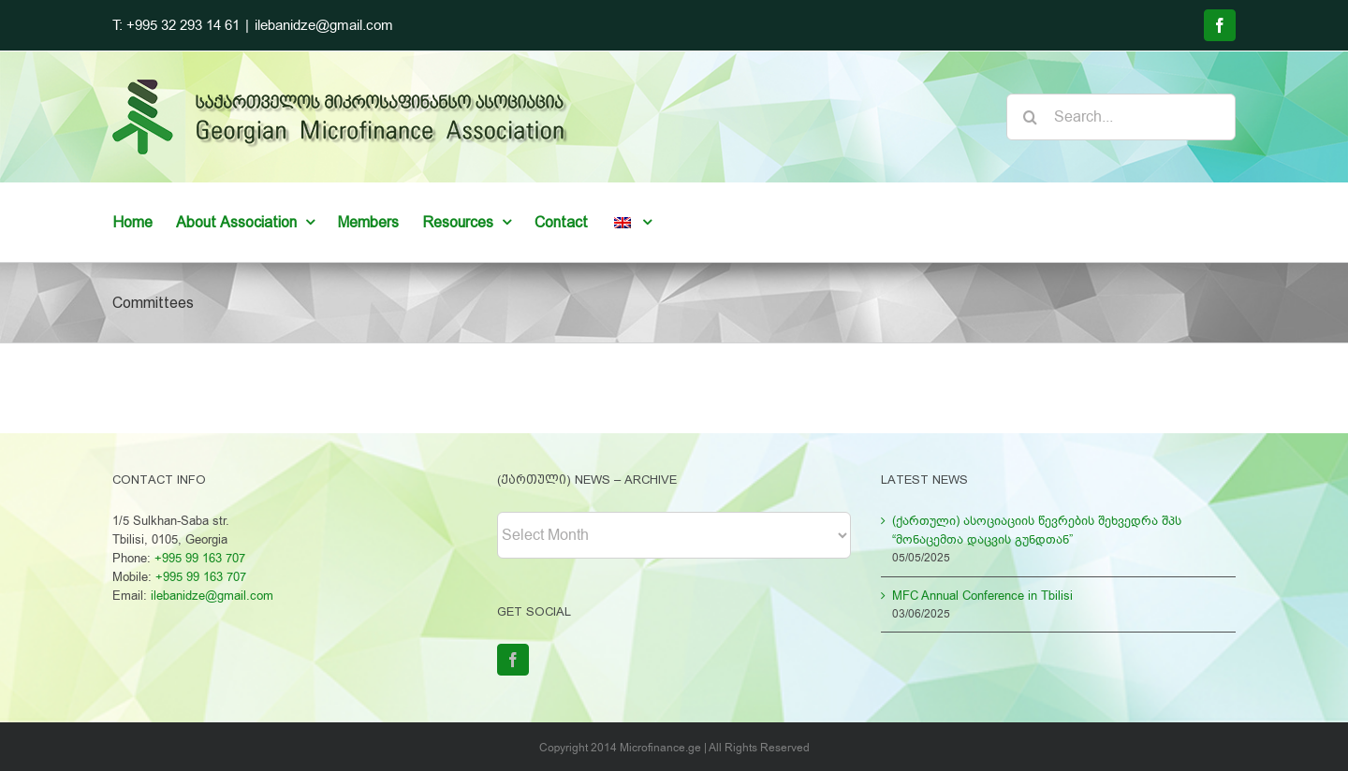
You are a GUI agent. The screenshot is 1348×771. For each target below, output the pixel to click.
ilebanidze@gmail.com (324, 25)
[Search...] (1121, 117)
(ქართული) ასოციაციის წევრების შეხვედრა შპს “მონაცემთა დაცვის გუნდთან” (1036, 530)
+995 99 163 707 (199, 558)
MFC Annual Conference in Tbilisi (982, 596)
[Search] (1029, 117)
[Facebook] (513, 660)
